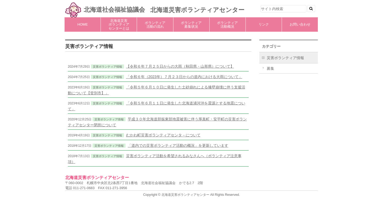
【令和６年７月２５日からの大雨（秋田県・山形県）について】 (180, 66)
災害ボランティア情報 (107, 66)
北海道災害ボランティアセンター (197, 9)
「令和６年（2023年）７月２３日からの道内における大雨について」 (184, 77)
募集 (270, 68)
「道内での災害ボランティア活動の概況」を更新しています (178, 145)
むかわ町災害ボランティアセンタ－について (163, 135)
